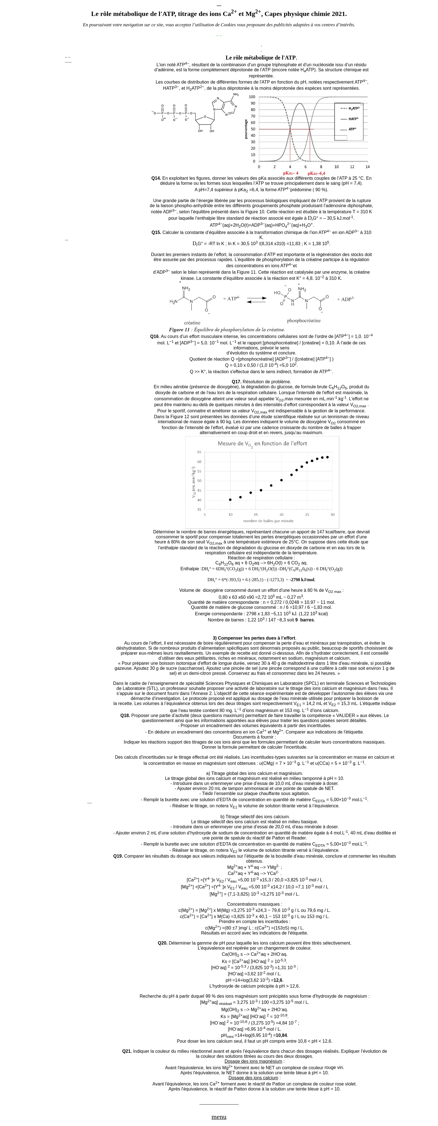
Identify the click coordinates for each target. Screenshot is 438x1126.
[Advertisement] (107, 152)
